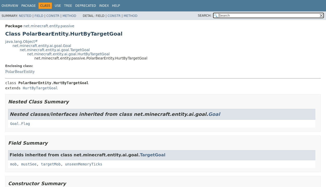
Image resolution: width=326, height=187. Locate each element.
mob (13, 164)
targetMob (51, 164)
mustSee (28, 164)
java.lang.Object (20, 41)
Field (38, 16)
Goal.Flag (20, 124)
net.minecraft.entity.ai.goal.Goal (41, 46)
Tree (68, 6)
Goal (214, 114)
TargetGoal (152, 154)
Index (104, 6)
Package (28, 6)
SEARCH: (205, 15)
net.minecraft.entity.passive (48, 26)
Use (58, 6)
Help (116, 6)
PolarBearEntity (20, 72)
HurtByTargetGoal (40, 88)
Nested (25, 16)
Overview (10, 6)
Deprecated (85, 6)
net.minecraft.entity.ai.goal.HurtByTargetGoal (68, 54)
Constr (52, 16)
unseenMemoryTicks (83, 164)
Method (69, 16)
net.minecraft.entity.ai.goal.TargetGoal (55, 50)
